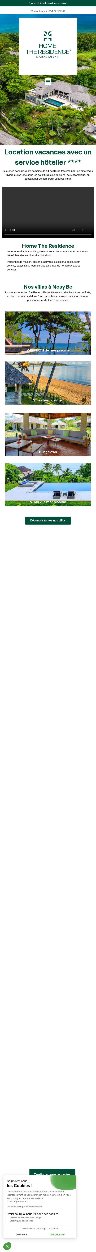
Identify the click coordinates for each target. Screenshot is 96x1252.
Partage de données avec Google (25, 1217)
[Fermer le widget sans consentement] (52, 1174)
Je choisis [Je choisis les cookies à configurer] (22, 1234)
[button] (7, 1246)
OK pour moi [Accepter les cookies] (58, 1234)
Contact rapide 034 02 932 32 (48, 11)
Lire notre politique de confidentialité (24, 1206)
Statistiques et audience (21, 1221)
